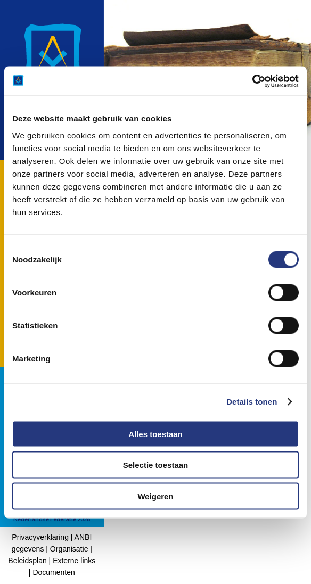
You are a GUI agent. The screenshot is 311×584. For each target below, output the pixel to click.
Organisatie (69, 549)
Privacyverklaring (40, 537)
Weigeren (155, 495)
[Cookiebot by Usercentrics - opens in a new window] (252, 81)
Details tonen (251, 401)
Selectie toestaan (156, 465)
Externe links (74, 560)
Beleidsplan (27, 560)
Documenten (53, 572)
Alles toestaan (155, 433)
